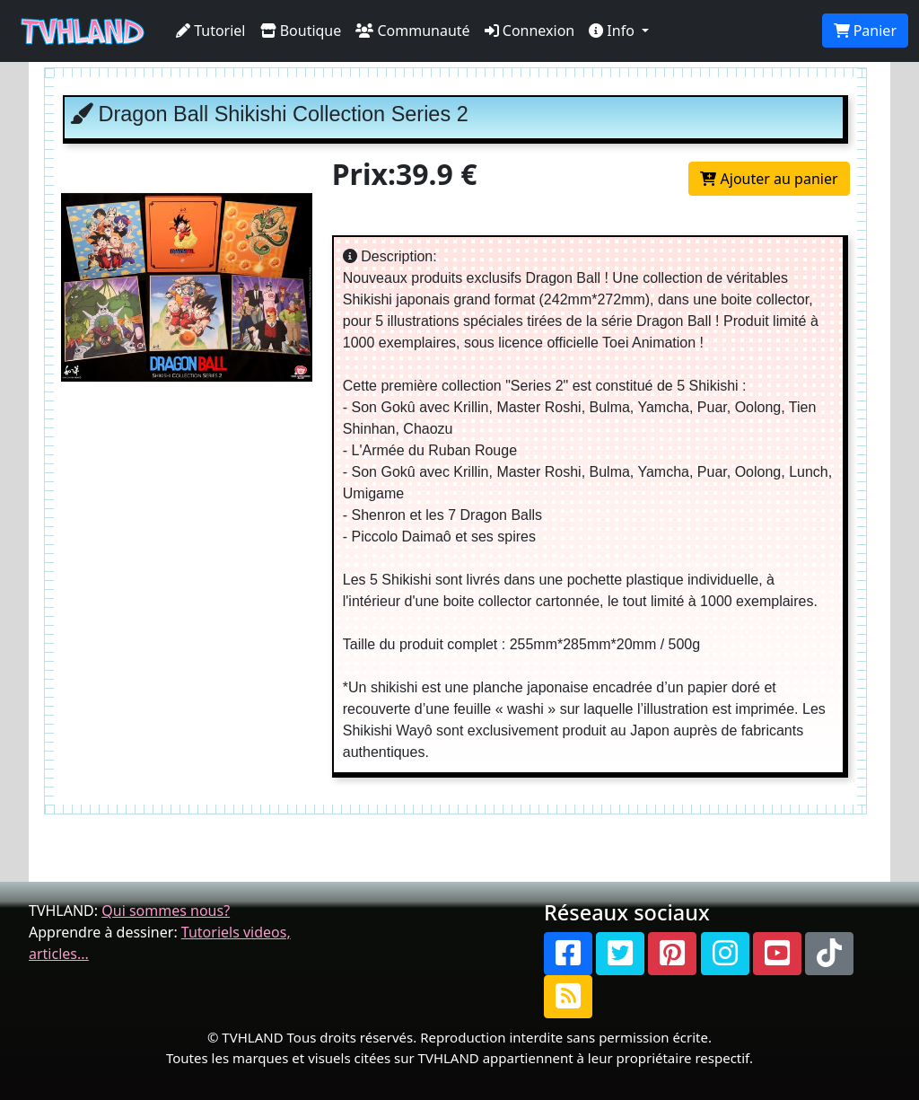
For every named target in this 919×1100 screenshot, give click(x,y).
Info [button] (613, 30)
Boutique (301, 30)
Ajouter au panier (768, 179)
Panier (865, 30)
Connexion (530, 30)
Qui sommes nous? (165, 910)
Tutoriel (211, 30)
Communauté (412, 30)
